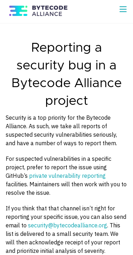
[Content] (66, 139)
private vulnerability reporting (67, 175)
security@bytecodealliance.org (67, 225)
